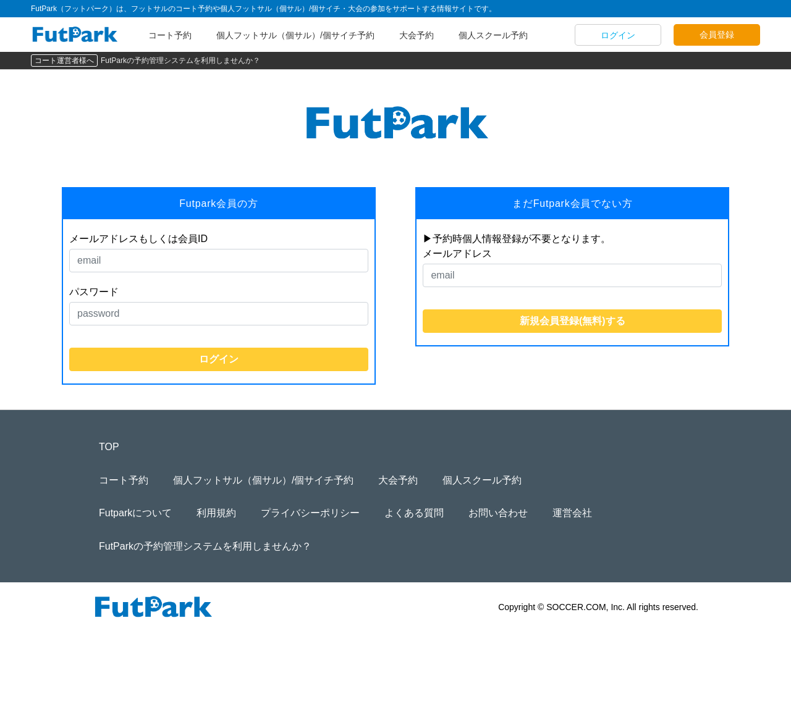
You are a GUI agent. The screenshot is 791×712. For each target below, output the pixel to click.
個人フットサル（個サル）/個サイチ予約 (295, 35)
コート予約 (170, 35)
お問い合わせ (498, 513)
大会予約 (416, 35)
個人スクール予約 (493, 35)
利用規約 (216, 513)
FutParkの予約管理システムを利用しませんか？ (180, 60)
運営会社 (572, 513)
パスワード (94, 292)
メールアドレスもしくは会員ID (138, 238)
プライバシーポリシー (310, 513)
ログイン (618, 35)
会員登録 (717, 35)
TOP (109, 447)
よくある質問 (414, 513)
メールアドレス (457, 253)
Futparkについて (135, 513)
